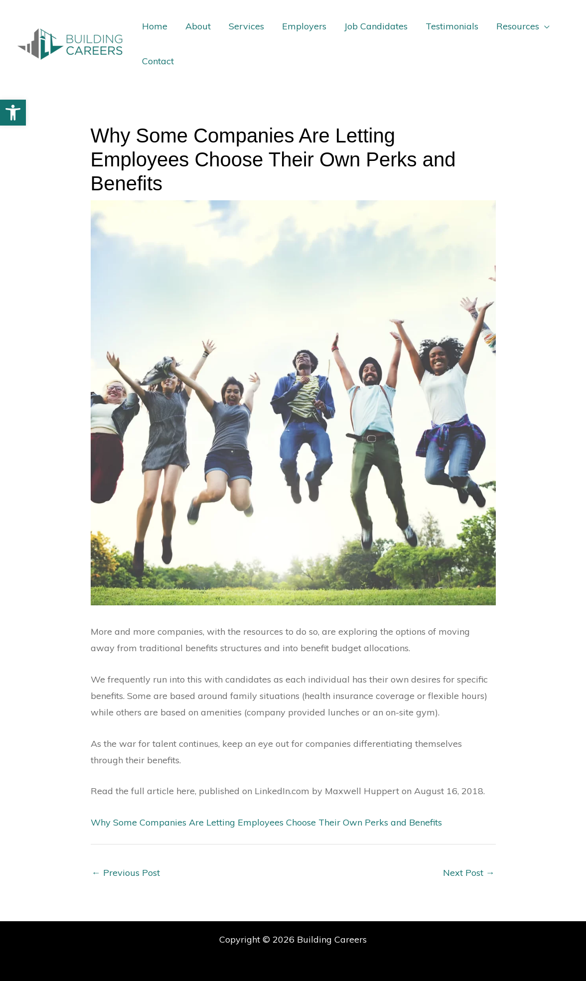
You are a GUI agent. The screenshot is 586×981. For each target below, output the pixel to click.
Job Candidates (376, 26)
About (198, 26)
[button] (13, 113)
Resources (517, 26)
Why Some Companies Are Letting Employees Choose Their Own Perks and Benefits (266, 822)
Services (246, 26)
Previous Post (126, 872)
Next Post (469, 872)
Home (154, 26)
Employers (304, 26)
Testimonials (452, 26)
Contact (158, 61)
